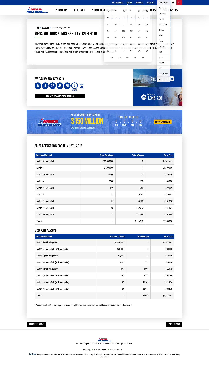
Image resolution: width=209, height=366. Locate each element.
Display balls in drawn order (60, 95)
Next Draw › (174, 324)
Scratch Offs (147, 10)
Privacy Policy (100, 349)
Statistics (151, 2)
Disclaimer (33, 354)
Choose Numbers (162, 121)
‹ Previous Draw (36, 324)
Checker (79, 10)
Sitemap (86, 349)
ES (179, 2)
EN (173, 2)
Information (163, 2)
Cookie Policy (116, 349)
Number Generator (104, 10)
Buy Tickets (170, 10)
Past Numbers (117, 2)
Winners (139, 2)
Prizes (129, 2)
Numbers (61, 10)
